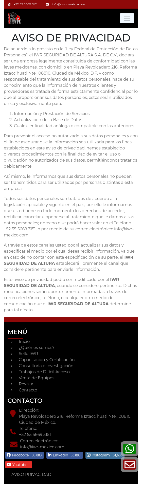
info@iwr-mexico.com (65, 4)
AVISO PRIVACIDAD (31, 474)
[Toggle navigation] (127, 18)
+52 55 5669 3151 (23, 4)
